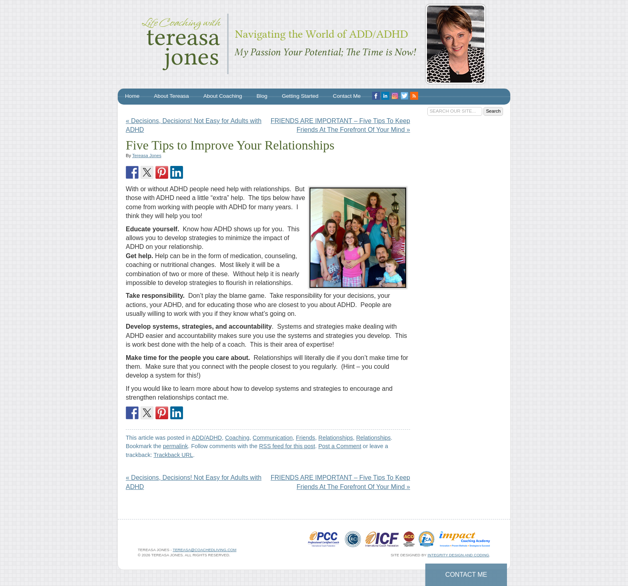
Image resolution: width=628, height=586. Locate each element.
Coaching (237, 437)
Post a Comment (339, 446)
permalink (175, 446)
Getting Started (300, 96)
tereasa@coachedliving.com (204, 550)
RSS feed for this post (287, 446)
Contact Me (466, 574)
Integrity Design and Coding (458, 555)
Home (132, 96)
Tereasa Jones (146, 155)
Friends (305, 437)
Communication (273, 437)
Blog (261, 96)
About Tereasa (171, 96)
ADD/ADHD (207, 437)
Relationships (335, 437)
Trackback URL (173, 455)
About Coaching (222, 96)
